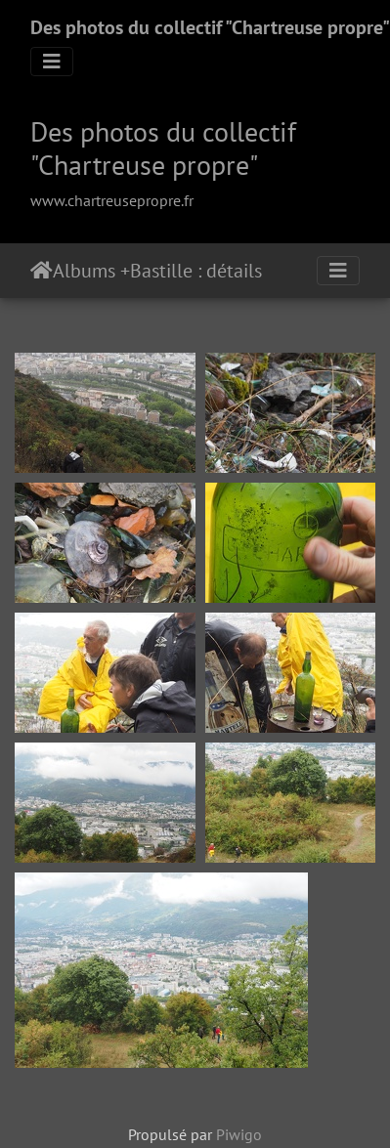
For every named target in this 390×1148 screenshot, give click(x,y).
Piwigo (239, 1134)
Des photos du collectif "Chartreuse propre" (210, 27)
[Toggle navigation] (51, 61)
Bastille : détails (196, 270)
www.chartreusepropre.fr (112, 200)
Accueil (41, 270)
